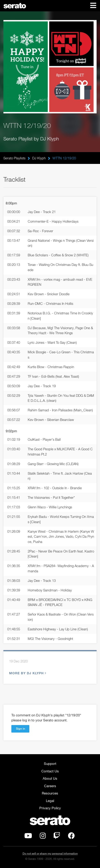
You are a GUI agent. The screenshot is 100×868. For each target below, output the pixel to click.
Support (50, 763)
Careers (50, 786)
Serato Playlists (14, 158)
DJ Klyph (39, 158)
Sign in (20, 728)
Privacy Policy (50, 808)
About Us (50, 778)
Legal (50, 801)
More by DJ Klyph (27, 673)
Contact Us (50, 771)
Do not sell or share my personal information (50, 853)
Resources (50, 793)
